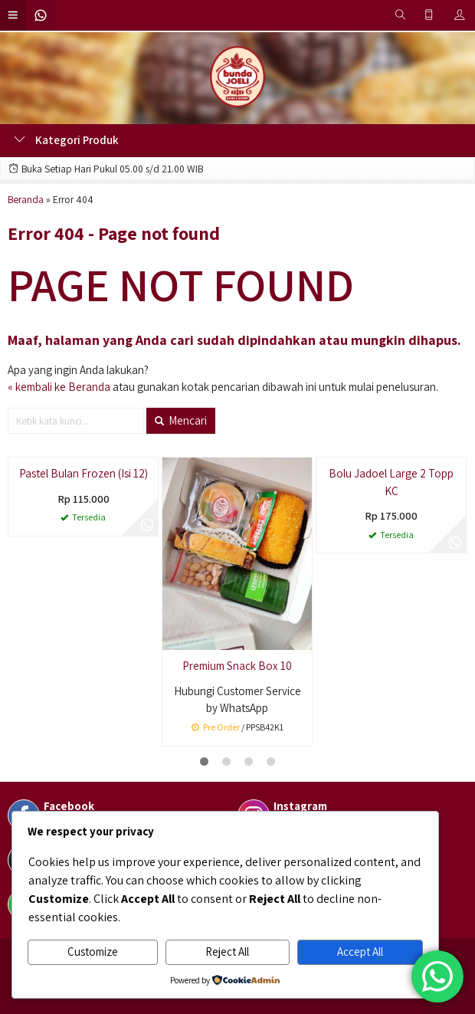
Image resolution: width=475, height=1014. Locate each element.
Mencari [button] (181, 420)
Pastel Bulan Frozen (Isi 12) (83, 473)
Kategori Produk (66, 140)
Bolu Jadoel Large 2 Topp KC (391, 482)
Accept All (360, 951)
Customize (92, 951)
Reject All (227, 951)
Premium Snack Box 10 (237, 665)
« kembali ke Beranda (59, 386)
